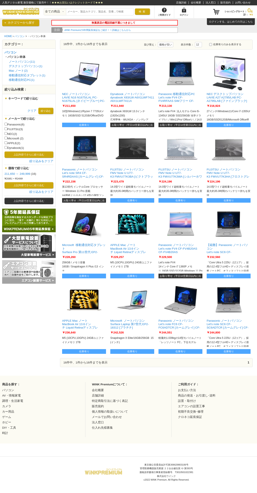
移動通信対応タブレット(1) (27, 75)
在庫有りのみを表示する (225, 44)
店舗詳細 (181, 2)
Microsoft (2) (14, 138)
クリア (31, 110)
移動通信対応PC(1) (21, 79)
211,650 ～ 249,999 (17, 173)
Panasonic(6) (14, 124)
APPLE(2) (12, 143)
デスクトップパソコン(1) (25, 66)
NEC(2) (10, 134)
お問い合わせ (243, 2)
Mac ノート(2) (18, 70)
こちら (249, 21)
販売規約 (225, 2)
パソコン (19, 36)
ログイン (214, 21)
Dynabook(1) (14, 147)
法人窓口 (211, 2)
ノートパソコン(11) (22, 61)
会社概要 (196, 2)
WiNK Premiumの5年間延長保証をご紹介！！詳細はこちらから (97, 30)
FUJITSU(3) (13, 129)
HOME (8, 36)
